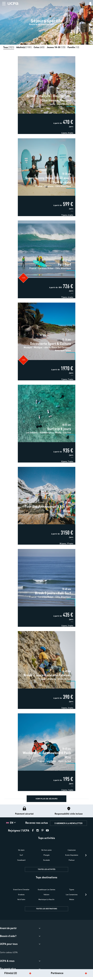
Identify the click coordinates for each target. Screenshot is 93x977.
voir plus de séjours (46, 799)
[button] (3, 3)
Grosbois (21, 895)
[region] (46, 22)
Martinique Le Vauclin (46, 899)
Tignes (71, 889)
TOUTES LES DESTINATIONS (46, 909)
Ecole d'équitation (71, 855)
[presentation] (85, 855)
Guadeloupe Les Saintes (46, 889)
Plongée (46, 855)
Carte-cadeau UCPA (9, 952)
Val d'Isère (21, 899)
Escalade (46, 860)
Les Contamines (72, 895)
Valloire (46, 895)
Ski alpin (21, 850)
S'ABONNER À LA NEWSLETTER (68, 823)
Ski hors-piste (46, 850)
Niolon (71, 899)
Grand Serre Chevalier (21, 889)
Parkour (72, 860)
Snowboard (21, 860)
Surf (21, 855)
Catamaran (72, 850)
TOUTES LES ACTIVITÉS (46, 869)
